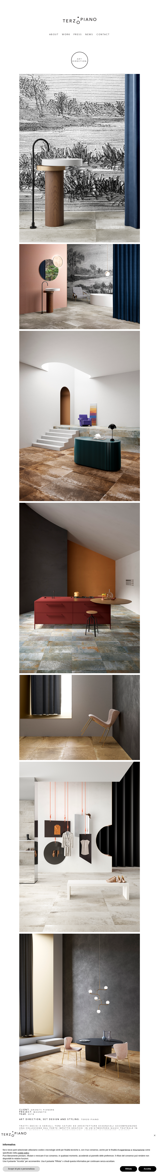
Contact (103, 35)
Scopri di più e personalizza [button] (21, 1169)
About (54, 35)
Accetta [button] (147, 1169)
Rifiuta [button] (128, 1169)
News (89, 35)
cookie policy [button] (23, 1153)
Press (78, 35)
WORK (66, 35)
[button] (154, 1135)
